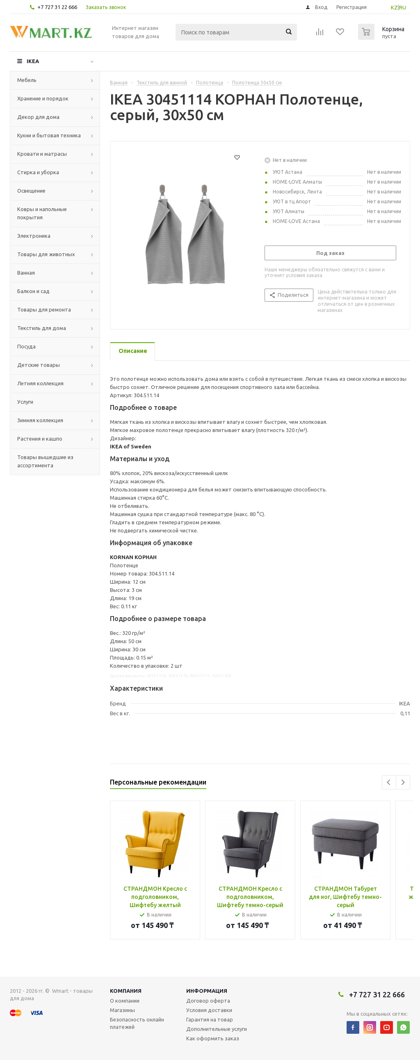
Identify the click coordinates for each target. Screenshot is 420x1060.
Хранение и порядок (42, 98)
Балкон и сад (33, 291)
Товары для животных (46, 254)
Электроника (33, 236)
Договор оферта (208, 1000)
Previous (389, 782)
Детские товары (38, 365)
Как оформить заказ (212, 1038)
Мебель (27, 80)
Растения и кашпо (39, 438)
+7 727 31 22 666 (57, 7)
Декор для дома (38, 117)
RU (402, 7)
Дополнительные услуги (216, 1029)
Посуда (26, 346)
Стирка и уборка (38, 172)
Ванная (26, 272)
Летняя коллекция (40, 383)
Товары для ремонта (44, 309)
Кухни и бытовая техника (49, 135)
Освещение (31, 190)
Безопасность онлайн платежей (137, 1023)
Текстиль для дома (41, 328)
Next (403, 782)
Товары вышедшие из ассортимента (45, 461)
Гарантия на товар (209, 1019)
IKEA (33, 61)
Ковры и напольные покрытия (42, 213)
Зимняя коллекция (40, 420)
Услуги (25, 402)
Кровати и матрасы (42, 154)
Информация (206, 991)
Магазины (122, 1010)
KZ (394, 7)
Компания (126, 991)
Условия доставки (209, 1010)
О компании (124, 1000)
